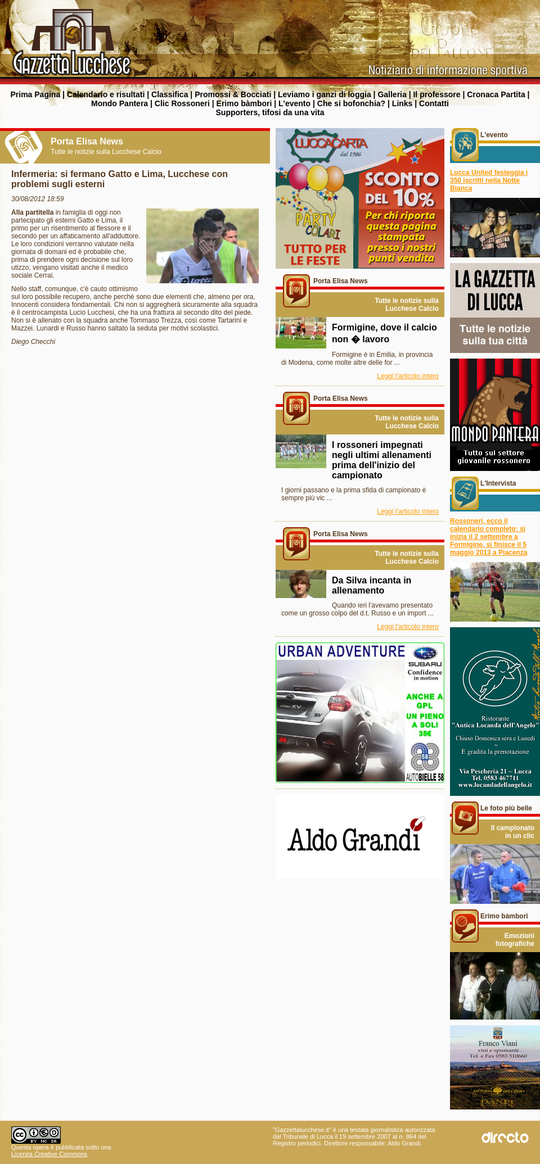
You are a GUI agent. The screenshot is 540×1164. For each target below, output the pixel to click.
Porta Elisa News (340, 281)
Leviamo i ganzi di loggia (324, 94)
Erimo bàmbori (244, 103)
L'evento (294, 103)
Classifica (169, 94)
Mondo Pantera (119, 103)
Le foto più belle (506, 808)
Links (402, 103)
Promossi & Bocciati (233, 94)
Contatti (434, 103)
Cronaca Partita (496, 94)
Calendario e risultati (106, 94)
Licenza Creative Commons (49, 1154)
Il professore (436, 94)
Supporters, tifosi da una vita (270, 112)
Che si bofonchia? (351, 103)
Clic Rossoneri (182, 103)
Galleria (391, 94)
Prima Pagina (35, 94)
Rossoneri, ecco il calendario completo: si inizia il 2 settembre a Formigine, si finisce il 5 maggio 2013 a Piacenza (488, 536)
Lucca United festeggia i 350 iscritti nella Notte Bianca (489, 180)
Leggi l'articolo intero (408, 376)
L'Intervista (498, 483)
